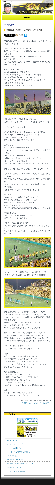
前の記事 (24, 403)
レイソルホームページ (14, 440)
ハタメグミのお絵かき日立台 (16, 471)
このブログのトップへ (35, 403)
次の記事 (46, 403)
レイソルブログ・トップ (15, 444)
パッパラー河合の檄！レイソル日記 (18, 452)
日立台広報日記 (12, 456)
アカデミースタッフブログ (15, 459)
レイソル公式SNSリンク (15, 448)
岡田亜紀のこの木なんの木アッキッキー (20, 463)
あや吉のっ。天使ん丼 (14, 467)
